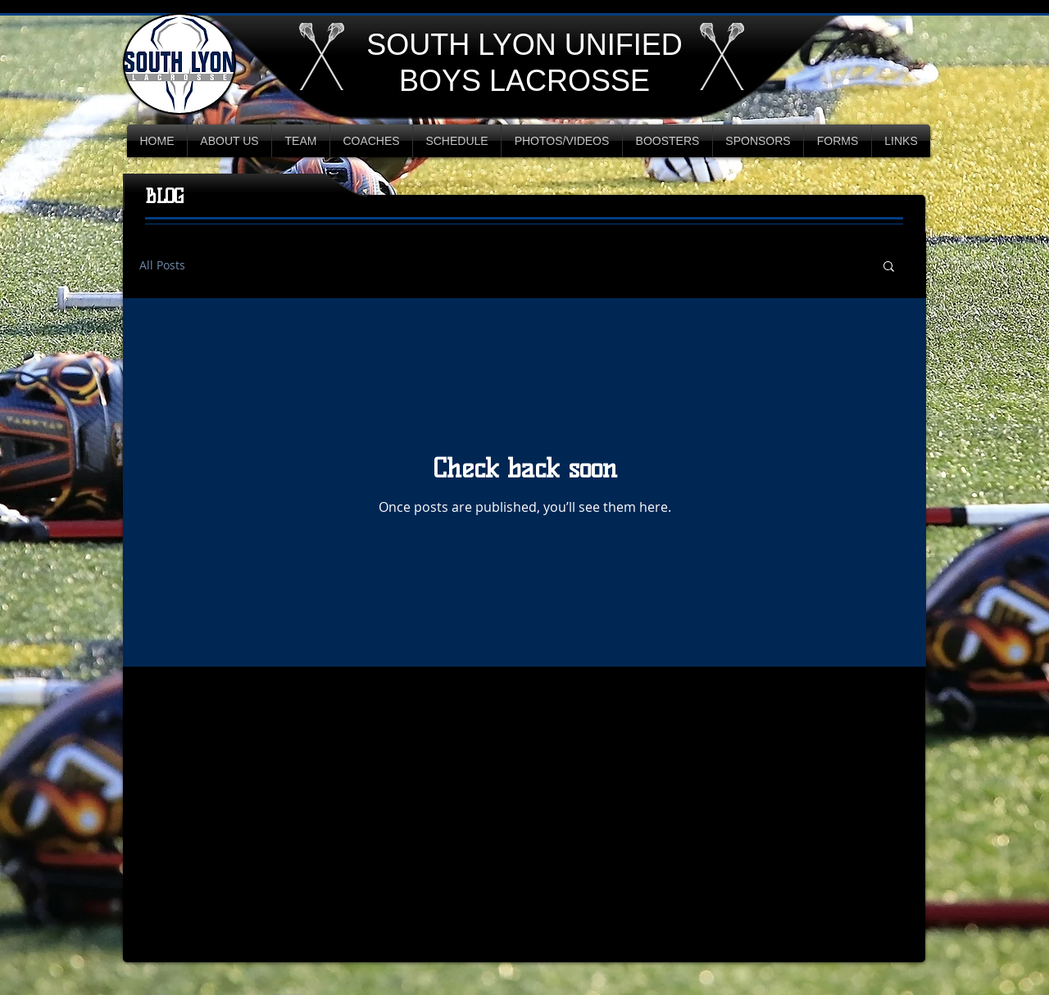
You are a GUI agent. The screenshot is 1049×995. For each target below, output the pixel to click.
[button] (889, 267)
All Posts (162, 265)
